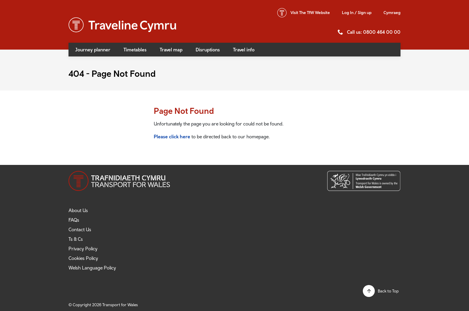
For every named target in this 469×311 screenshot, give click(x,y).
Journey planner (92, 49)
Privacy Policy (83, 248)
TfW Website (310, 12)
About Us (78, 210)
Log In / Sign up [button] (356, 12)
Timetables (135, 49)
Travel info (244, 49)
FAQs (73, 220)
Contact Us (79, 229)
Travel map (171, 49)
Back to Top (388, 291)
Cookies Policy (83, 258)
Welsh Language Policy (92, 267)
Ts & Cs (75, 239)
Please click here (172, 136)
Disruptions (208, 49)
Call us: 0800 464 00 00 (374, 32)
